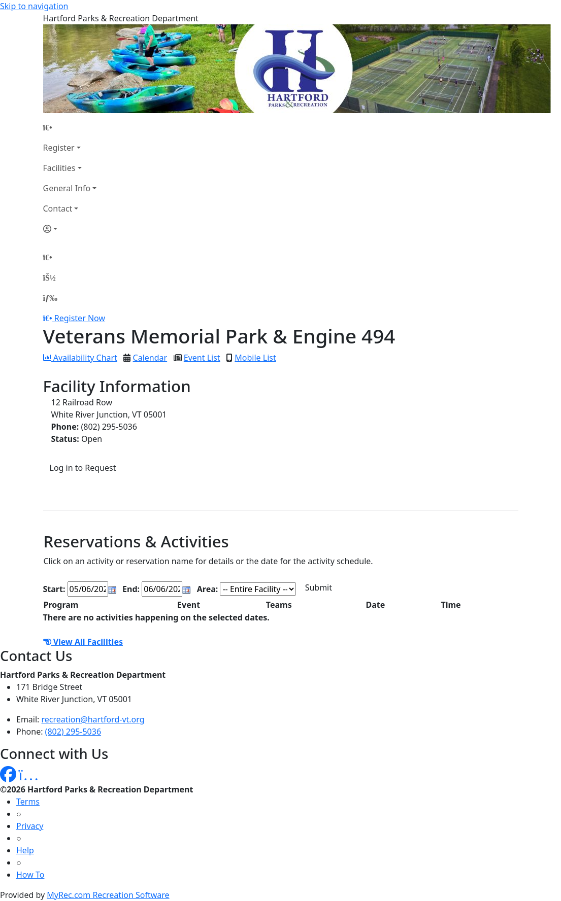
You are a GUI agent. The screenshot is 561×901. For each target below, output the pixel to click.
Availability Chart (80, 357)
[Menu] (50, 298)
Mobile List (255, 357)
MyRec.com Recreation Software (108, 894)
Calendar (150, 357)
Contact (58, 208)
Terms (28, 801)
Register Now (79, 318)
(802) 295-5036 (73, 731)
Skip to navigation (34, 6)
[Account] (70, 229)
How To (30, 874)
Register (59, 147)
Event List (202, 357)
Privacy (29, 825)
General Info (67, 188)
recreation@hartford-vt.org (93, 719)
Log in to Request (83, 467)
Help (25, 850)
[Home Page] (70, 127)
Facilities (59, 168)
